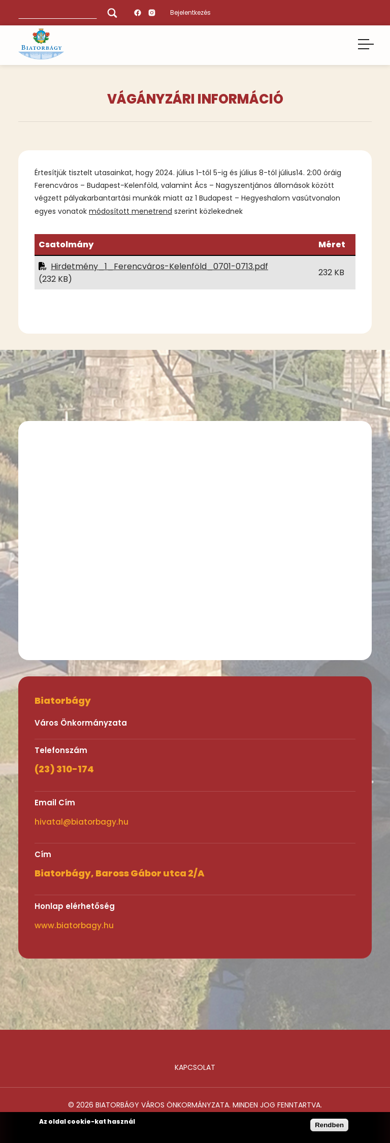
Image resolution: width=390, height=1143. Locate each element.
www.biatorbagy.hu (74, 925)
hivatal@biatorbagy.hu (81, 822)
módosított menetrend (130, 211)
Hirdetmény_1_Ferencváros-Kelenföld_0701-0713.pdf (159, 266)
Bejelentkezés (190, 12)
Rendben (329, 1125)
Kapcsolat (195, 1067)
